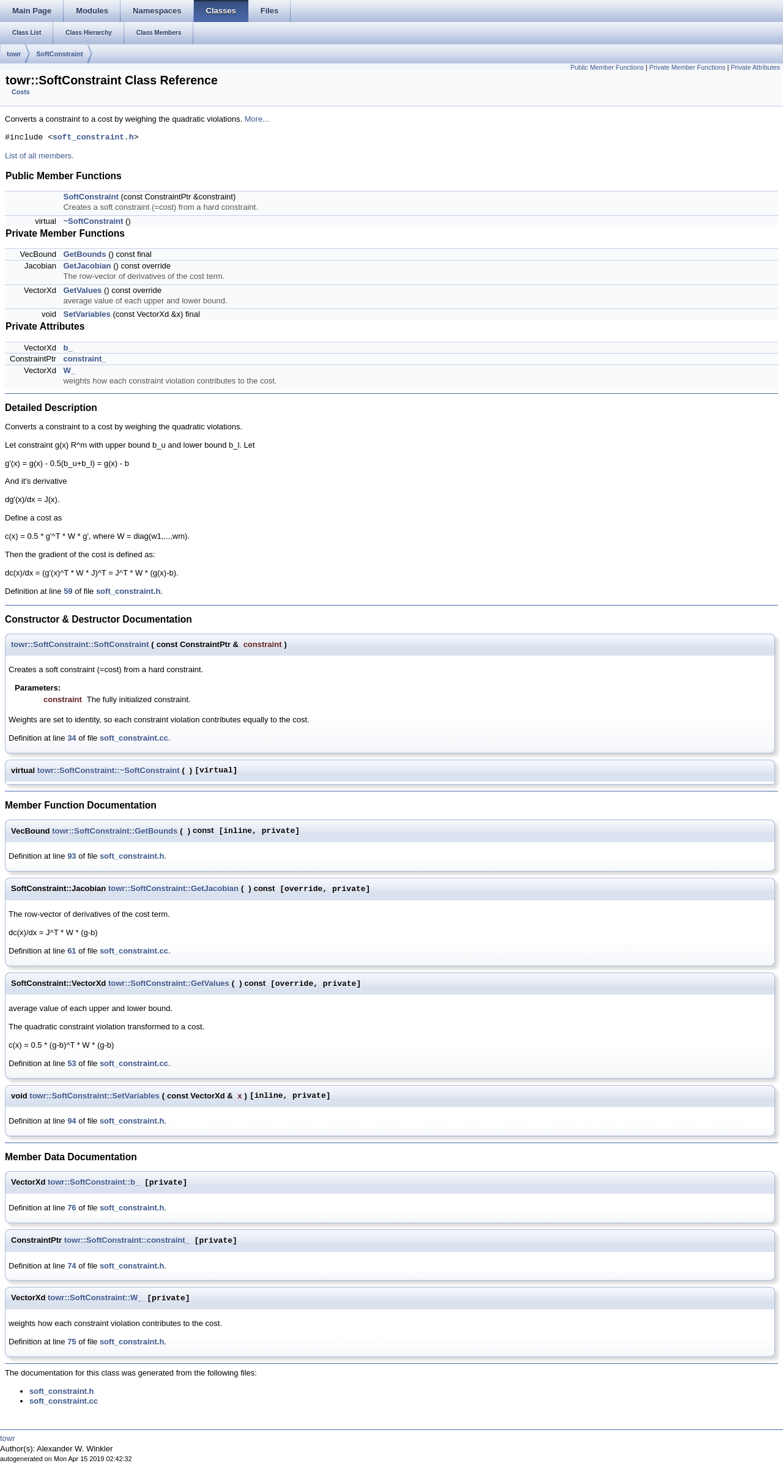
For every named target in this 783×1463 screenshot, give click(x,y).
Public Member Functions (607, 67)
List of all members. (39, 155)
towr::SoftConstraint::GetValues (168, 983)
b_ (67, 347)
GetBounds (84, 254)
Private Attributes (755, 67)
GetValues (82, 290)
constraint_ (84, 358)
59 (68, 591)
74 (71, 1265)
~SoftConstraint (93, 221)
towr (14, 53)
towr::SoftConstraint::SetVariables (94, 1095)
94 (71, 1120)
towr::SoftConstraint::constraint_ (127, 1240)
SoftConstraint (59, 53)
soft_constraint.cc (134, 738)
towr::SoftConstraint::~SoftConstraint (108, 770)
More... (257, 119)
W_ (69, 370)
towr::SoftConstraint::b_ (93, 1182)
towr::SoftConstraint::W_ (95, 1298)
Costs (21, 91)
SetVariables (86, 314)
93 (71, 856)
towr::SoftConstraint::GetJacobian (173, 888)
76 (71, 1207)
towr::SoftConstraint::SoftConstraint (80, 644)
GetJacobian (87, 265)
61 (71, 950)
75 (71, 1341)
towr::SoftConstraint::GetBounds (114, 830)
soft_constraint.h (93, 137)
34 (71, 738)
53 (71, 1063)
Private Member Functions (687, 67)
